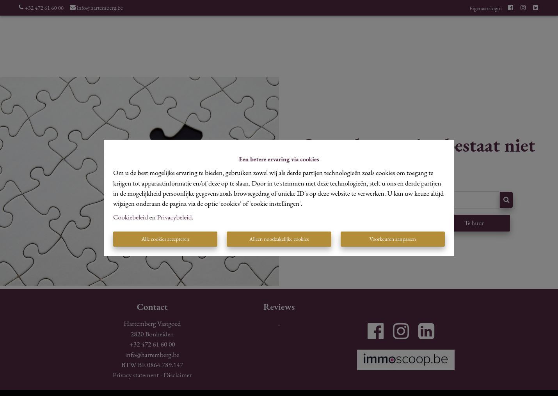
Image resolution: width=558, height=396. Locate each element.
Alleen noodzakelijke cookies (279, 238)
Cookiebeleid (130, 216)
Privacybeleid (174, 216)
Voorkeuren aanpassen (393, 238)
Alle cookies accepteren (165, 238)
